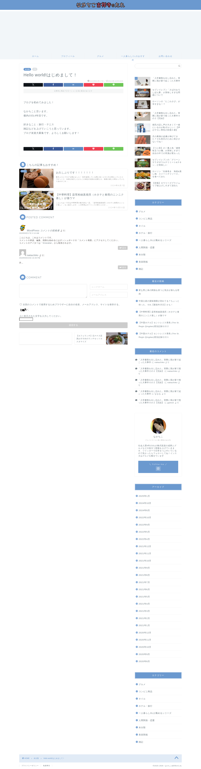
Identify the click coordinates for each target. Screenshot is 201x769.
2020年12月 (145, 632)
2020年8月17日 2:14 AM (29, 233)
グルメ (100, 56)
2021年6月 (144, 589)
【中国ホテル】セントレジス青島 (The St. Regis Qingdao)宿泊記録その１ (159, 335)
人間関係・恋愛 (147, 247)
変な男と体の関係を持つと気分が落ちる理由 (159, 292)
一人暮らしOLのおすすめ (133, 57)
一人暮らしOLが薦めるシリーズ (155, 240)
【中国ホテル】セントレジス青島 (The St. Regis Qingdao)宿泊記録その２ (159, 324)
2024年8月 (144, 510)
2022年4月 (144, 539)
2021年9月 (144, 568)
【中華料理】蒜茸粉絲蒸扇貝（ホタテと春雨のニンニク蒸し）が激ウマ (159, 314)
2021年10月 (145, 560)
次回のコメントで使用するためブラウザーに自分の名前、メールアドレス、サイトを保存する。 (72, 304)
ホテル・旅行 (145, 233)
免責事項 (46, 765)
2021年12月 (145, 546)
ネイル (142, 226)
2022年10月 (145, 517)
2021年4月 (144, 604)
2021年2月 (144, 618)
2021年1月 (144, 625)
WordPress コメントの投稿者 (43, 230)
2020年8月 (144, 661)
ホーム (35, 56)
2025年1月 (144, 496)
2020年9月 (144, 654)
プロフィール (68, 56)
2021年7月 (144, 582)
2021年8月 (144, 575)
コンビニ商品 (145, 218)
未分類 (27, 69)
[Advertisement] (100, 31)
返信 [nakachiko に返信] (124, 267)
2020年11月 (145, 639)
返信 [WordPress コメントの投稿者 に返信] (124, 248)
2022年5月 (144, 532)
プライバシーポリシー (30, 765)
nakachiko (32, 255)
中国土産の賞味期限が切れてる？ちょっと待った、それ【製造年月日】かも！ (159, 303)
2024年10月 (145, 503)
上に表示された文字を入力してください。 (41, 316)
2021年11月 (145, 553)
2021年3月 (144, 611)
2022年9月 (144, 524)
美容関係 (143, 262)
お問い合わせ (165, 56)
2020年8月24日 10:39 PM (29, 258)
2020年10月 (145, 647)
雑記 (141, 269)
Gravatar (47, 243)
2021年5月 (144, 596)
